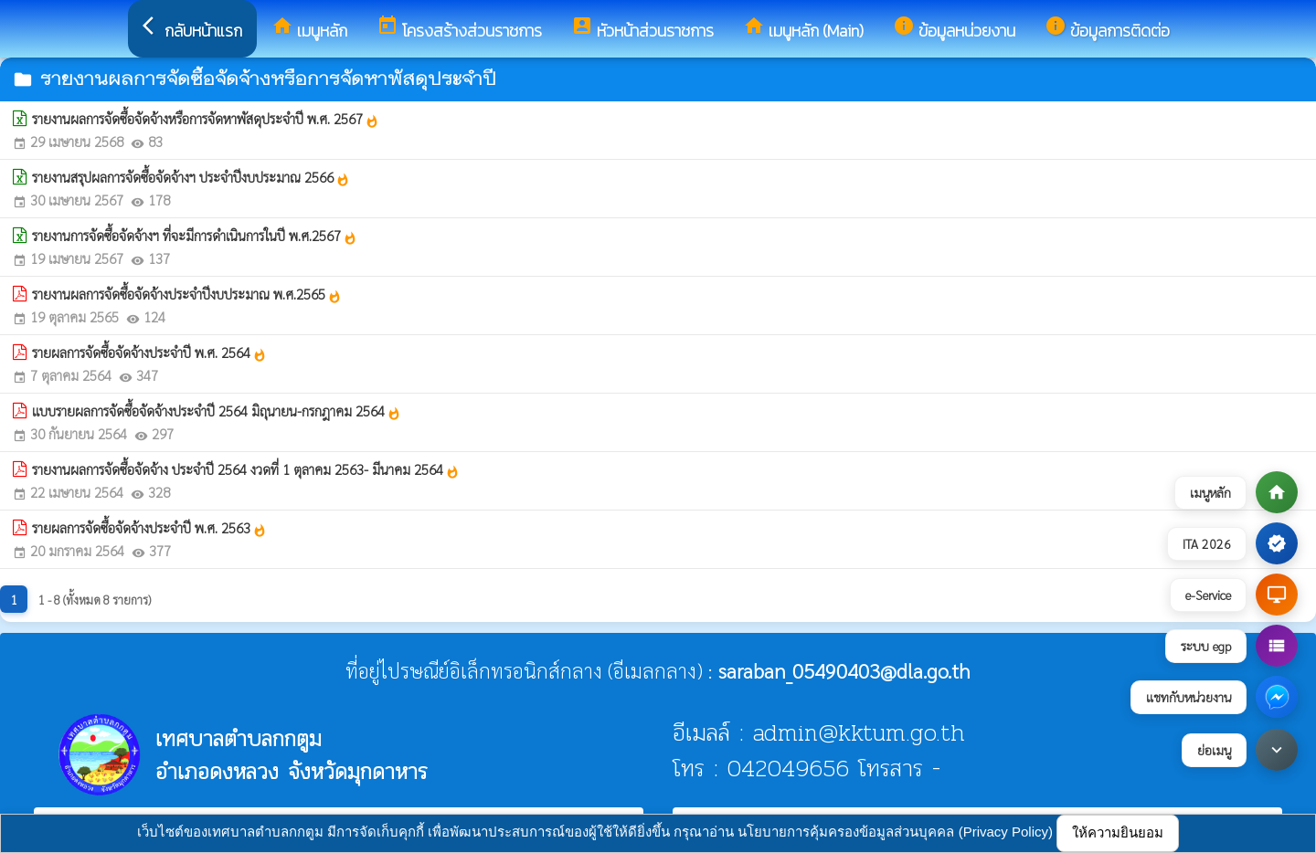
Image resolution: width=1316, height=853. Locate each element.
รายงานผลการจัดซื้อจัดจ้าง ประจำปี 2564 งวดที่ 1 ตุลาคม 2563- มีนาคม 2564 (246, 469)
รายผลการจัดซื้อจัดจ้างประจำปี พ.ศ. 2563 (149, 528)
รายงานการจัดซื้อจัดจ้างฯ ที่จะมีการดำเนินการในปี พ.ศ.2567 (194, 235)
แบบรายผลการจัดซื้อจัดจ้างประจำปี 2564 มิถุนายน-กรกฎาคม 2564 (216, 411)
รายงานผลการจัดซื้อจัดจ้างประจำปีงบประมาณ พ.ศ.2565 (187, 294)
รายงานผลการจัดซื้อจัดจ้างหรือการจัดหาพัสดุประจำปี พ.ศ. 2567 (205, 119)
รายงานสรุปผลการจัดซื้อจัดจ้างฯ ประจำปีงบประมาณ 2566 (191, 177)
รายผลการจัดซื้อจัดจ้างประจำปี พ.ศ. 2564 (149, 352)
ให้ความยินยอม (1117, 832)
